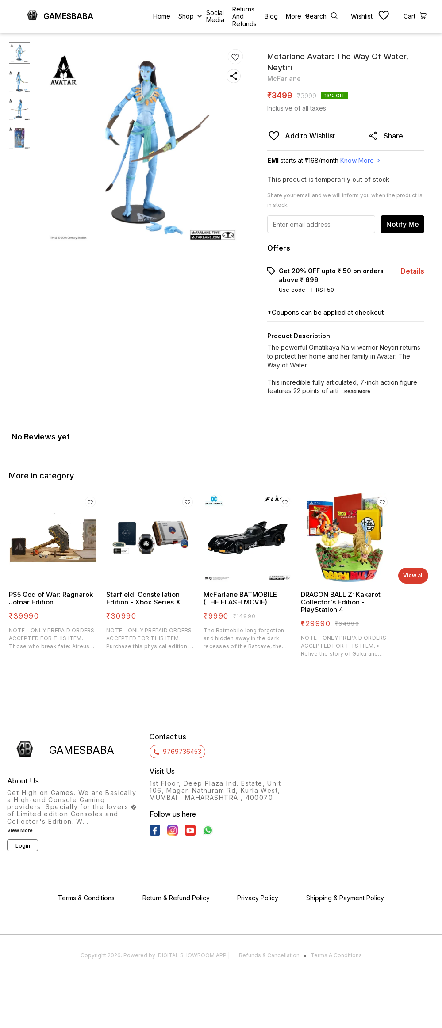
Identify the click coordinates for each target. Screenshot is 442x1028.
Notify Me (402, 224)
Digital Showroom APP (192, 955)
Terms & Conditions (336, 955)
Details (412, 271)
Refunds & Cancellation (269, 955)
